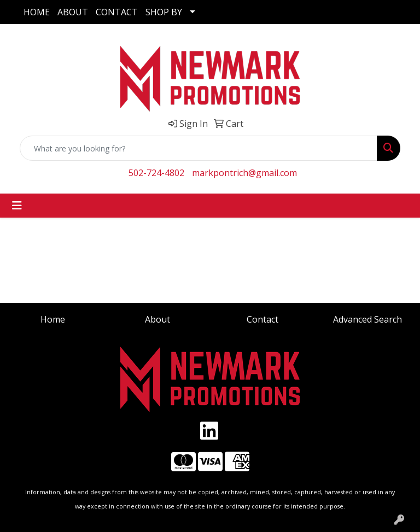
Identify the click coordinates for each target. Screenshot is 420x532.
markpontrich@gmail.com (244, 173)
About (157, 319)
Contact (262, 319)
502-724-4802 (156, 173)
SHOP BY (163, 12)
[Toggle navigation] (16, 205)
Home (52, 319)
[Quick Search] (198, 148)
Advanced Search (367, 319)
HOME (37, 12)
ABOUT (72, 12)
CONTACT (117, 12)
